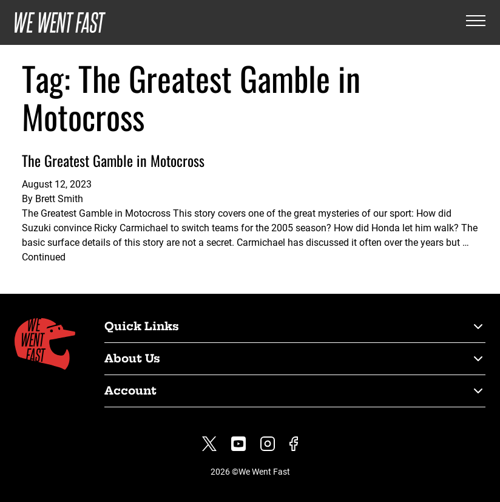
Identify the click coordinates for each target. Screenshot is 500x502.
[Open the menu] (475, 22)
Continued (44, 257)
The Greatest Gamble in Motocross (113, 160)
